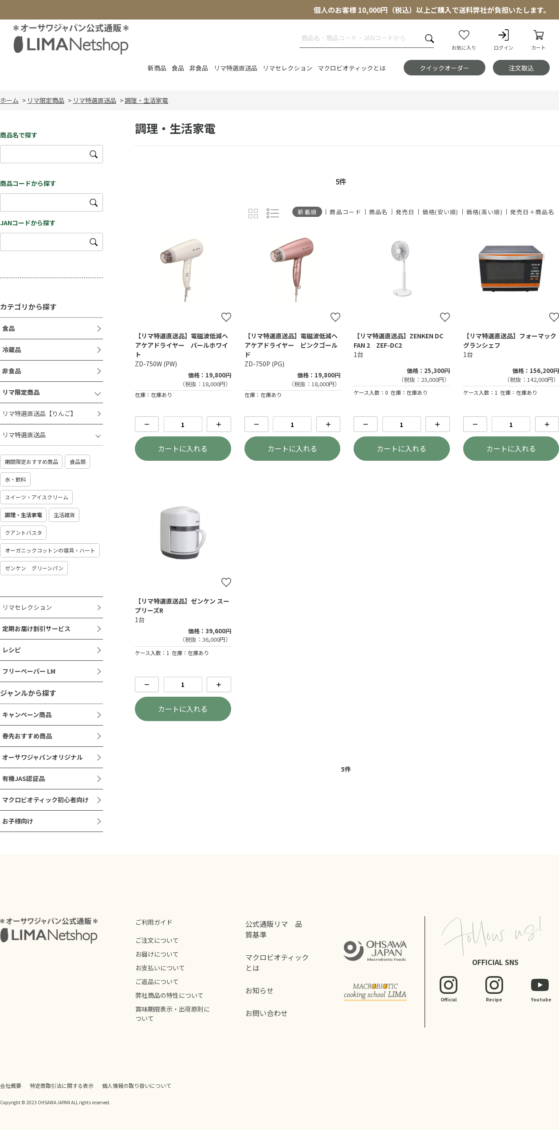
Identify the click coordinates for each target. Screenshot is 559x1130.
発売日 (405, 212)
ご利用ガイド (154, 922)
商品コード (346, 212)
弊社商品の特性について (169, 995)
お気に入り (464, 39)
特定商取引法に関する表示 (62, 1085)
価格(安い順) (440, 212)
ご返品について (157, 981)
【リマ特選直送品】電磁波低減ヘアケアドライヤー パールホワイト (181, 345)
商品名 (378, 212)
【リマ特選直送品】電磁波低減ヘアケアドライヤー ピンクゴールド (291, 345)
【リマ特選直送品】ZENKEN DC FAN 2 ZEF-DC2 (398, 340)
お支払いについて (160, 967)
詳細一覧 (273, 213)
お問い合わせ (266, 1013)
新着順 (307, 212)
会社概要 (10, 1085)
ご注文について (157, 940)
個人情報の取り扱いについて (136, 1085)
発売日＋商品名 (532, 212)
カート (538, 39)
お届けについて (157, 954)
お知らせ (259, 990)
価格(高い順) (484, 212)
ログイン (503, 39)
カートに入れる (183, 448)
